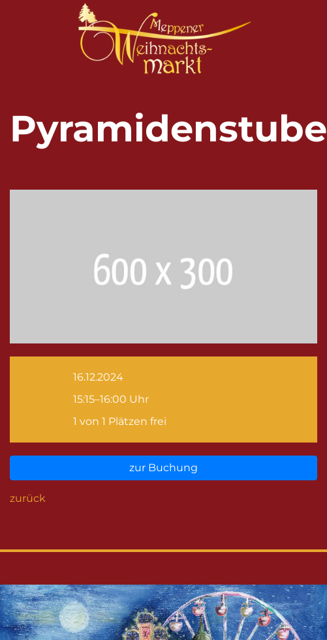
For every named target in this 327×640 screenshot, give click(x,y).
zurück (28, 498)
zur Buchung (163, 467)
